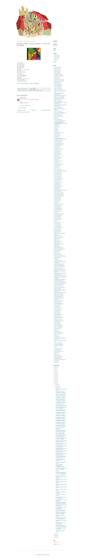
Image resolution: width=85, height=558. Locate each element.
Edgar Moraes (56, 152)
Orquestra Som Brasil (58, 293)
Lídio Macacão (57, 219)
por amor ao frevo (57, 307)
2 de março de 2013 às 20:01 (25, 105)
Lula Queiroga (56, 229)
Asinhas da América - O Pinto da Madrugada (60, 508)
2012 (56, 381)
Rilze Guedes (56, 316)
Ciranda (55, 131)
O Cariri (55, 258)
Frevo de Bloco (29, 90)
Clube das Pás (57, 135)
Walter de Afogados (57, 356)
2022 (56, 368)
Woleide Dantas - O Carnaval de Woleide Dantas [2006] (60, 503)
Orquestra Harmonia (58, 285)
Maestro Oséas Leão (58, 237)
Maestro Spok (56, 238)
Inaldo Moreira (57, 198)
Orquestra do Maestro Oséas (59, 283)
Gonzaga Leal (56, 188)
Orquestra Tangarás (58, 296)
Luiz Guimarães (57, 226)
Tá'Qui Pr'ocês (57, 334)
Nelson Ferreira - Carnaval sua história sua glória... (60, 441)
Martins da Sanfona (57, 247)
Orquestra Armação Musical (59, 269)
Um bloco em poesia (58, 344)
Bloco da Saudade (57, 107)
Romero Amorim (57, 318)
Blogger (47, 554)
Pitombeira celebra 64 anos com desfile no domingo (60, 456)
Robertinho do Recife (58, 317)
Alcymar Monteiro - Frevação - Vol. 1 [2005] (60, 528)
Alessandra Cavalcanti (58, 75)
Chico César (56, 126)
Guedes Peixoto (57, 191)
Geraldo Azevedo (57, 181)
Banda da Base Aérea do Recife (60, 90)
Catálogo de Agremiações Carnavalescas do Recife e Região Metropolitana (60, 123)
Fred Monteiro (56, 165)
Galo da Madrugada (58, 179)
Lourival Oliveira (57, 222)
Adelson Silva (56, 68)
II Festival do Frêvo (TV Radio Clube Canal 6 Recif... (60, 436)
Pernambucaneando (58, 303)
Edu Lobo (56, 155)
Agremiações (56, 71)
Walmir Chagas (57, 355)
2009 (56, 535)
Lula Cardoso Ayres (57, 227)
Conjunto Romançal (57, 140)
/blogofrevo (55, 45)
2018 (56, 372)
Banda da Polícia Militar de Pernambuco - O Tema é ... (60, 392)
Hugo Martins (56, 197)
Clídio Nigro (56, 133)
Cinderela (56, 129)
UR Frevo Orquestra (58, 345)
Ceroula (55, 125)
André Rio (56, 78)
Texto (55, 60)
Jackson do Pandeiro (58, 204)
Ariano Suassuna (57, 86)
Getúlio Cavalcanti (57, 186)
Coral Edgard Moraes (58, 143)
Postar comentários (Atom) (25, 112)
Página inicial (34, 110)
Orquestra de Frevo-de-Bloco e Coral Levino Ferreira (60, 280)
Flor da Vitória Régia (58, 163)
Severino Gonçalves (58, 325)
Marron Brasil (56, 246)
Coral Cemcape (57, 141)
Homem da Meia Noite (58, 195)
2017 (56, 373)
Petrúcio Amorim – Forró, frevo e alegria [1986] (60, 498)
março (57, 384)
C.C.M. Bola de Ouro (58, 116)
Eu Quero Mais (57, 158)
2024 (56, 367)
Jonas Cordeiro (57, 206)
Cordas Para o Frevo (58, 148)
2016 (56, 375)
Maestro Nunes (57, 235)
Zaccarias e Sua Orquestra (59, 359)
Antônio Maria (56, 82)
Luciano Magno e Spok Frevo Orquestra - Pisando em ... (60, 431)
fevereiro (57, 386)
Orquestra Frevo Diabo (58, 284)
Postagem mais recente (21, 110)
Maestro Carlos (57, 230)
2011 (56, 383)
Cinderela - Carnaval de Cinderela (59, 428)
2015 (56, 376)
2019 (56, 370)
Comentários (57, 544)
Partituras (57, 470)
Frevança (56, 166)
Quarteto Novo (57, 309)
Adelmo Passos (57, 67)
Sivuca (55, 329)
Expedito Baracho (57, 161)
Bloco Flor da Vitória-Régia (59, 112)
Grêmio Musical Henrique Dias (59, 190)
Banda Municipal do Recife (59, 98)
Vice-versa (56, 352)
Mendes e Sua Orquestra (58, 249)
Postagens (56, 542)
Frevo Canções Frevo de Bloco (60, 170)
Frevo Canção (24, 90)
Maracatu (56, 239)
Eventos (55, 159)
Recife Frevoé (56, 313)
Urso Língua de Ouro (58, 348)
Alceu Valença (57, 72)
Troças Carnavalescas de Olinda (60, 340)
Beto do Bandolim (57, 101)
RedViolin (22, 97)
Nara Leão (56, 251)
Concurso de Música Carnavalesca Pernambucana (59, 138)
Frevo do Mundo (57, 176)
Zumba (55, 362)
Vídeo (55, 62)
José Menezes (57, 211)
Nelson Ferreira (57, 254)
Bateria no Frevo (57, 99)
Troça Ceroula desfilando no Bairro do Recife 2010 (60, 513)
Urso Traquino (56, 349)
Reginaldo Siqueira (57, 314)
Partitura (55, 59)
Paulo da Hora (57, 302)
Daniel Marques (57, 150)
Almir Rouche (56, 77)
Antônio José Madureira (58, 81)
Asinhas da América (58, 89)
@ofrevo (54, 50)
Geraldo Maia (56, 183)
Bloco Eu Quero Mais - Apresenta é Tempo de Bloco (61, 405)
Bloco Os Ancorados (58, 113)
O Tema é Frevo (57, 260)
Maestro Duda (56, 231)
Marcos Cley (56, 242)
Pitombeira (56, 306)
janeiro (57, 387)
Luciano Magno (57, 224)
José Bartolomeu (57, 208)
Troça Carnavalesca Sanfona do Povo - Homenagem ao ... (61, 473)
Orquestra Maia (57, 288)
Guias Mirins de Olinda (58, 193)
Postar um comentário (23, 107)
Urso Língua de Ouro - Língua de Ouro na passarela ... (60, 518)
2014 (56, 378)
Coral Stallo (56, 147)
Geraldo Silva (56, 184)
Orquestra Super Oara (58, 295)
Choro (55, 128)
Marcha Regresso (57, 241)
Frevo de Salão (57, 175)
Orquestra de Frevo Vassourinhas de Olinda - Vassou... (60, 459)
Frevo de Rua (34, 90)
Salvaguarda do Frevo (58, 320)
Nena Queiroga (57, 257)
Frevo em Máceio (57, 177)
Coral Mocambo (57, 145)
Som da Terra (56, 331)
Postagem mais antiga (46, 110)
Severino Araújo (57, 324)
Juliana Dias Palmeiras (58, 213)
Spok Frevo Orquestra (58, 332)
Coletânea (56, 136)
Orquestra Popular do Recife (59, 292)
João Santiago (57, 205)
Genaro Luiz (56, 180)
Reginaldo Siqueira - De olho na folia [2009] (60, 523)
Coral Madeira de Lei (58, 144)
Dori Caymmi (56, 151)
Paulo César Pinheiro (58, 300)
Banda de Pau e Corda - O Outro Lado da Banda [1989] (61, 526)
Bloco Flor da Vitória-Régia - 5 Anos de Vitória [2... (60, 408)
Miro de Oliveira (57, 250)
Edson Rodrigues (57, 154)
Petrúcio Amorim (57, 304)
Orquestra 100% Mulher (58, 265)
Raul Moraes (56, 311)
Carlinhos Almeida (57, 119)
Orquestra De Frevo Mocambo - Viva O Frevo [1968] (61, 439)
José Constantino (57, 209)
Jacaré (55, 202)
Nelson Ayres (56, 253)
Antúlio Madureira (57, 85)
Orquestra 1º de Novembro (59, 266)
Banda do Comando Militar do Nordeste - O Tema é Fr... (60, 395)
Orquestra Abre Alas (58, 268)
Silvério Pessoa (57, 328)
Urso (55, 347)
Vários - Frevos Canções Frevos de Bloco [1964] (60, 433)
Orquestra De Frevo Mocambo (59, 275)
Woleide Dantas (57, 358)
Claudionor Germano (58, 132)
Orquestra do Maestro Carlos (59, 281)
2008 (56, 537)
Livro (55, 220)
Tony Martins (56, 336)
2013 (56, 380)
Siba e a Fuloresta (57, 327)
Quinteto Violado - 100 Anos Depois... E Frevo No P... (60, 510)
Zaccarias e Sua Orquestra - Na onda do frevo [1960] (61, 469)
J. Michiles (56, 201)
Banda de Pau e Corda (58, 97)
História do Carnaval (58, 194)
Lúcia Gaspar (56, 223)
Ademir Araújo (56, 70)
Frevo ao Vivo (56, 168)
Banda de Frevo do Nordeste (59, 95)
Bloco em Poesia (57, 111)
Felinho (55, 162)
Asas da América (57, 88)
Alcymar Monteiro (57, 74)
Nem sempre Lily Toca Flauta (59, 256)
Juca (55, 212)
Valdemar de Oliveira (58, 351)
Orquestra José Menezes (58, 287)
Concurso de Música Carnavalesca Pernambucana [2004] (59, 465)
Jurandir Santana (57, 215)
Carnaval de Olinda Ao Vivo (59, 120)
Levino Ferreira (57, 216)
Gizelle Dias (56, 187)
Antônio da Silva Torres (58, 79)
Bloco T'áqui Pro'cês (58, 115)
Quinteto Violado (39, 90)
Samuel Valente (57, 321)
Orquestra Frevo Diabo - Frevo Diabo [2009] (60, 505)
